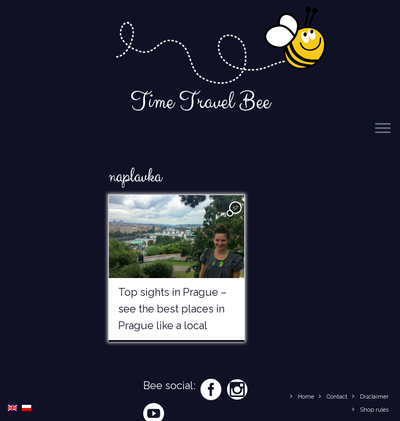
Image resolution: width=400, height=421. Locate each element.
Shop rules (374, 409)
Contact (337, 396)
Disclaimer (374, 396)
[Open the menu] (383, 129)
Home (306, 396)
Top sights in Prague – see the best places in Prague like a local (172, 309)
